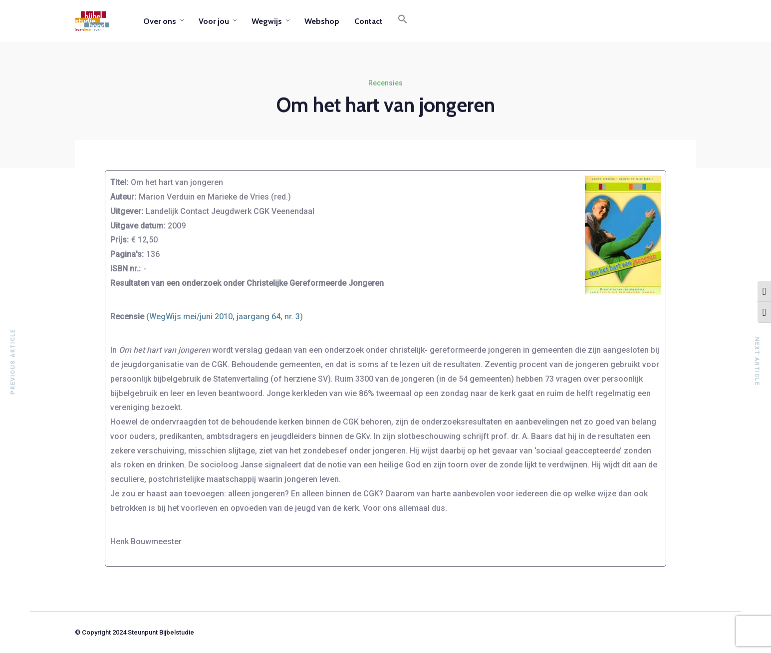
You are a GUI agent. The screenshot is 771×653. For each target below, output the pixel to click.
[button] (403, 21)
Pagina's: (127, 254)
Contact (368, 21)
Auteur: (123, 197)
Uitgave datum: (137, 225)
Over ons (159, 21)
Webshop (321, 21)
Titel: (119, 182)
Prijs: (119, 239)
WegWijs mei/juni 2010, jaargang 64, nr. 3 (224, 316)
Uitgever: (126, 211)
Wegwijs (267, 21)
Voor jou (214, 21)
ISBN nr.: (125, 268)
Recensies (385, 83)
